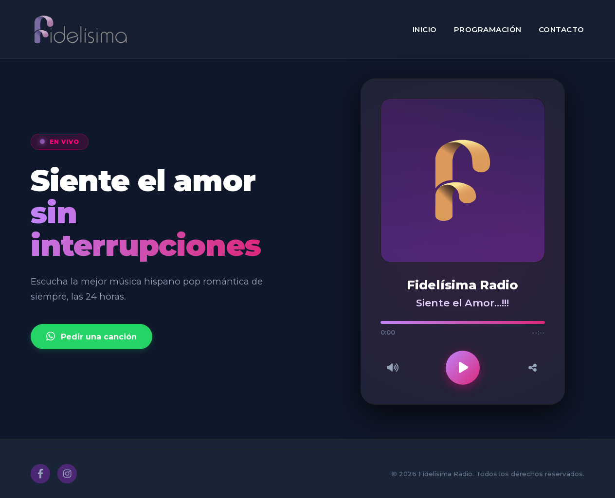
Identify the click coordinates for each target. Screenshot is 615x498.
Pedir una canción (91, 337)
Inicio (425, 29)
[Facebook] (40, 473)
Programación (488, 29)
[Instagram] (67, 473)
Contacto (561, 29)
